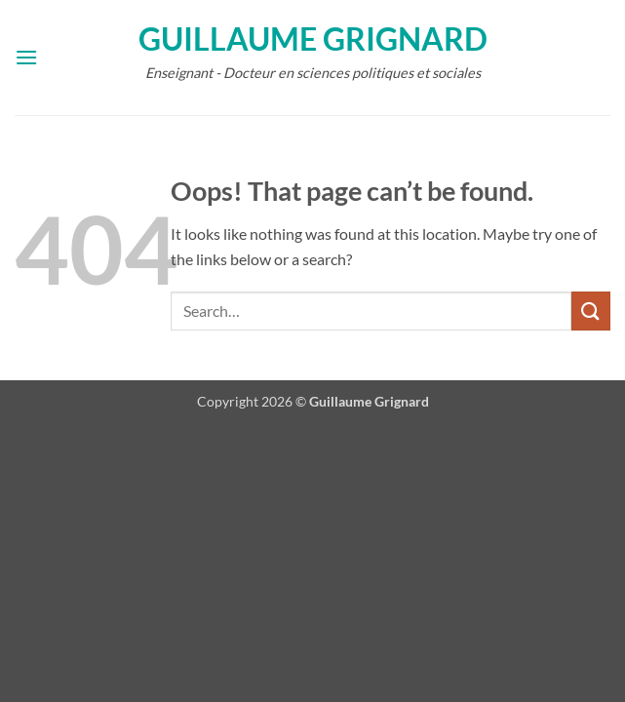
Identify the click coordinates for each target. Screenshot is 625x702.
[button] (26, 57)
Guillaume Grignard (313, 39)
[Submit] (590, 311)
